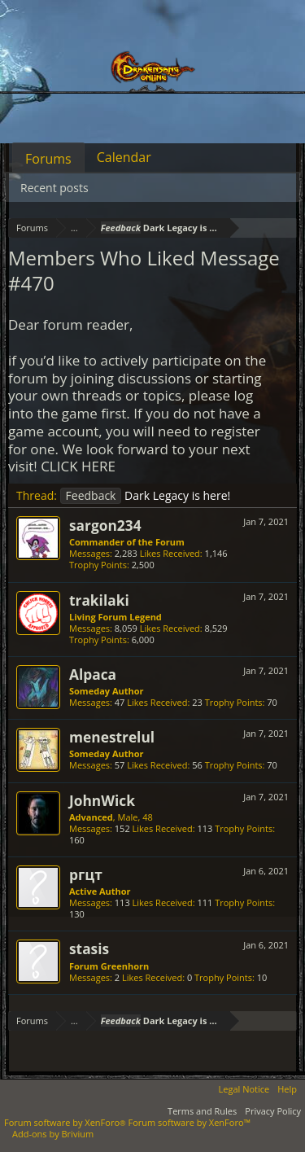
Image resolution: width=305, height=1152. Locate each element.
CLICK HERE (78, 466)
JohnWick (102, 800)
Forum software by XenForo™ (190, 1122)
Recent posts (54, 187)
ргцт (85, 874)
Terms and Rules (202, 1111)
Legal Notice (244, 1089)
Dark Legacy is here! (145, 495)
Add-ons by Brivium (53, 1134)
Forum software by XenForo (66, 1122)
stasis (89, 948)
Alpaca (92, 674)
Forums (48, 159)
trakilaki (99, 600)
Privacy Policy (273, 1111)
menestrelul (112, 737)
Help (287, 1089)
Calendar (124, 157)
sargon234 (105, 525)
